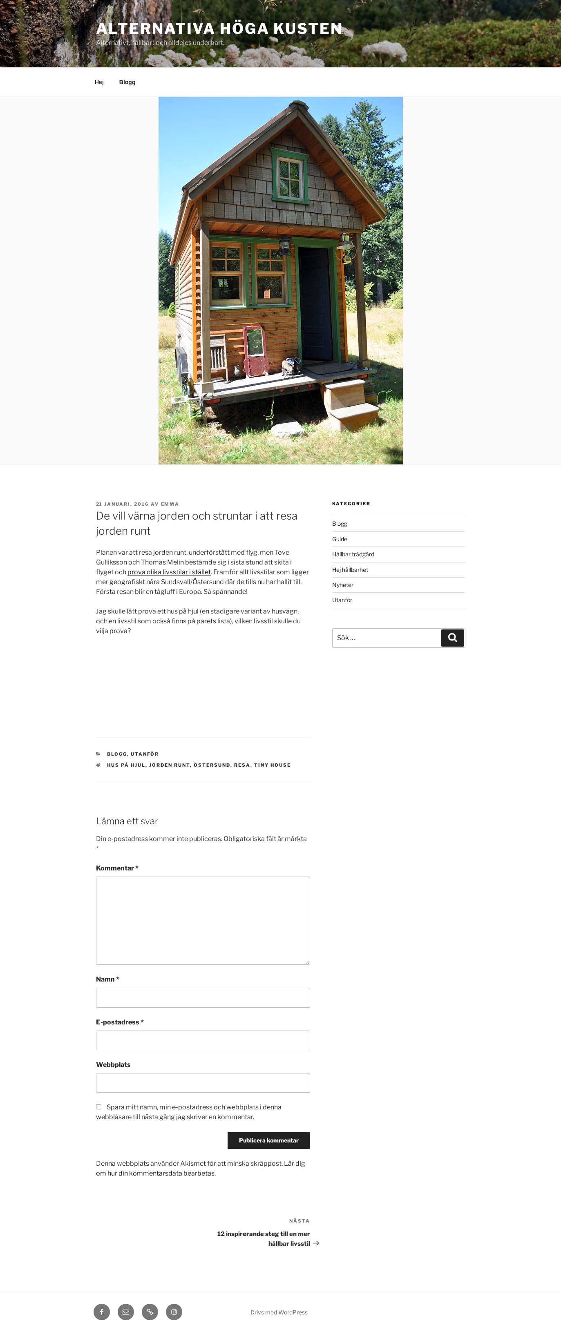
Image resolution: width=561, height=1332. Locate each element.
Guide (339, 538)
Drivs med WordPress (279, 1312)
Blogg (127, 82)
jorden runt (169, 765)
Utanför (145, 754)
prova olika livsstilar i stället (169, 572)
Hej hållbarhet (350, 569)
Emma (170, 504)
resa (242, 765)
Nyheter (342, 584)
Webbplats (113, 1065)
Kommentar (117, 868)
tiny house (272, 765)
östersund (212, 765)
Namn (107, 979)
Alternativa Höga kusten (219, 29)
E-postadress (120, 1022)
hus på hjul (126, 765)
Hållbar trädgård (353, 554)
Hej (99, 82)
